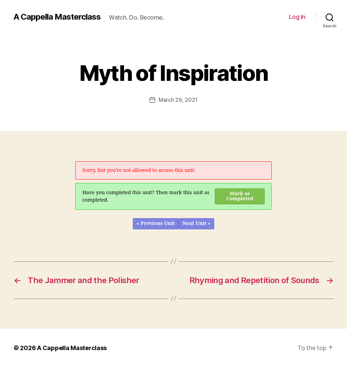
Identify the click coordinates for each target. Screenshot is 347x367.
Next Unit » (196, 223)
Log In (297, 16)
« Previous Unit (156, 223)
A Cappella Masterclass (57, 17)
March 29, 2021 (178, 99)
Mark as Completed (239, 196)
